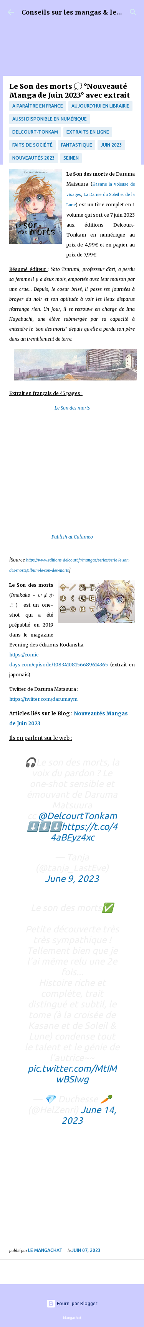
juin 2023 (111, 144)
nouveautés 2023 (33, 157)
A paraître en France (37, 105)
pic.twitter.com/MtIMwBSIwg (72, 1073)
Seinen (71, 157)
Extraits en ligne (87, 131)
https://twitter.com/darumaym (43, 699)
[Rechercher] (133, 12)
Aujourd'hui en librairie (100, 105)
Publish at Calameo (72, 537)
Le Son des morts (72, 408)
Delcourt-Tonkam (35, 131)
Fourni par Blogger (72, 1303)
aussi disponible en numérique (49, 118)
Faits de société (32, 144)
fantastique (76, 144)
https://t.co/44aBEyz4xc (84, 831)
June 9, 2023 (72, 878)
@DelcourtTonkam (77, 816)
